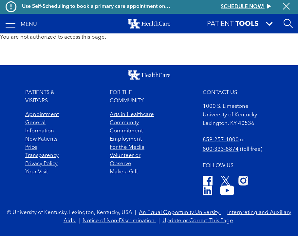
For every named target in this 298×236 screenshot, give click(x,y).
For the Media (127, 147)
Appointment (42, 114)
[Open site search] (288, 23)
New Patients (41, 139)
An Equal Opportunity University (180, 212)
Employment (126, 139)
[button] (21, 23)
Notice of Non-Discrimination (119, 221)
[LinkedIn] (207, 192)
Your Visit (36, 172)
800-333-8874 (221, 149)
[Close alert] (286, 6)
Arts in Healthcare (132, 114)
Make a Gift (124, 172)
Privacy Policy (41, 164)
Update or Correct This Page (197, 221)
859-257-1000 (221, 140)
